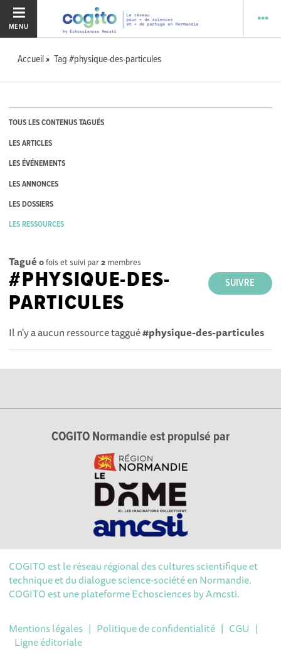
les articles (30, 143)
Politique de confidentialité (156, 628)
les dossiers (31, 204)
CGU (239, 628)
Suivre (240, 283)
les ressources (36, 224)
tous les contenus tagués (56, 122)
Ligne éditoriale (48, 642)
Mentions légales (46, 628)
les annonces (33, 184)
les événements (37, 163)
